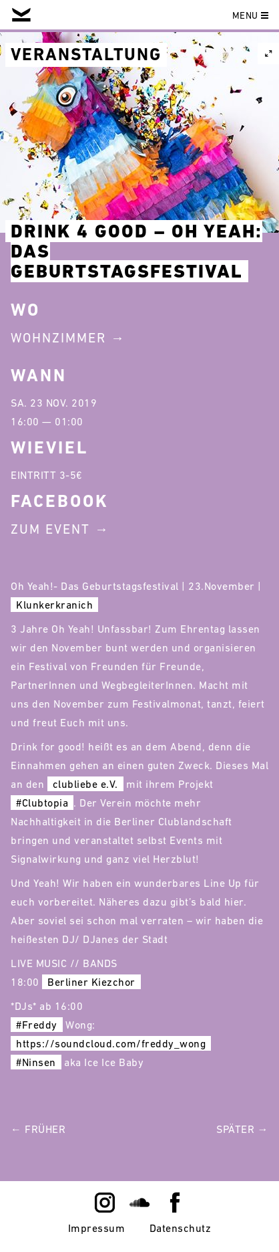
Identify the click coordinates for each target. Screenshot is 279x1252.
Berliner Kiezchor (91, 982)
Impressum (96, 1228)
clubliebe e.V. (85, 784)
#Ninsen (36, 1062)
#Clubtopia (42, 803)
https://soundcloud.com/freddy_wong (111, 1043)
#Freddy (36, 1025)
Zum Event (50, 529)
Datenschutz (181, 1228)
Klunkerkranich (54, 605)
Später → (242, 1129)
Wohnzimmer (58, 337)
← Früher (38, 1129)
